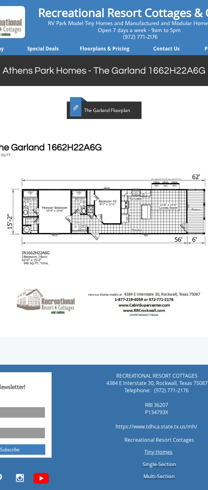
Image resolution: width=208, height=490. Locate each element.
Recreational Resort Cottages (159, 439)
